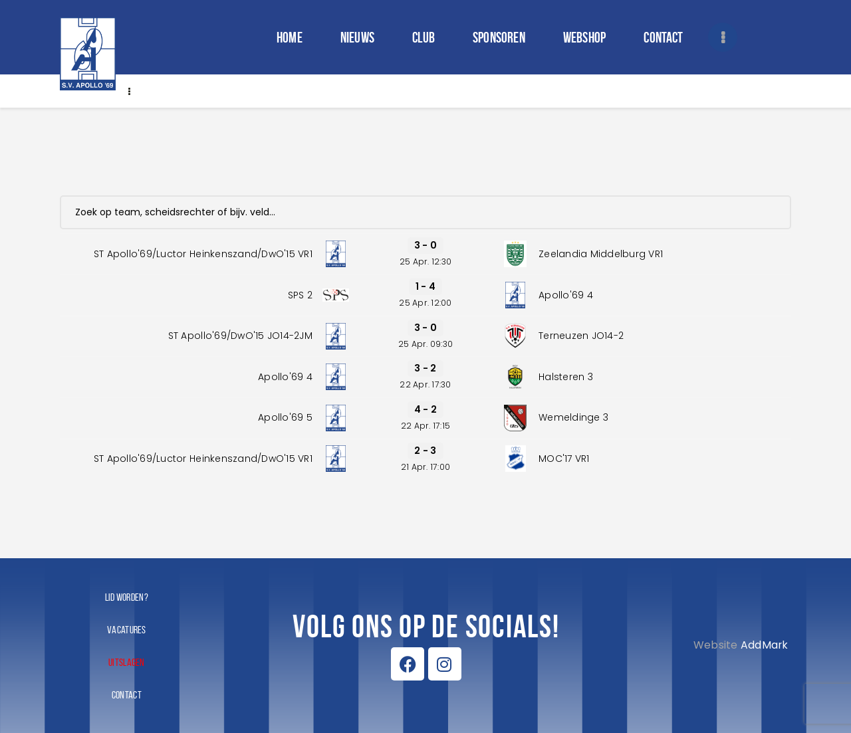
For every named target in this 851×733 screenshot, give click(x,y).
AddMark (764, 645)
